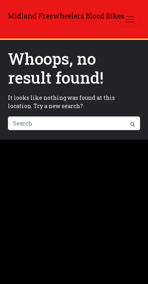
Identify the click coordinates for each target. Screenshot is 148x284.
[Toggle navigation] (130, 19)
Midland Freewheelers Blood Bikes (66, 16)
